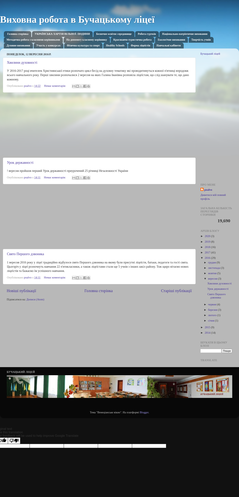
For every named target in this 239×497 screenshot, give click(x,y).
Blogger (144, 412)
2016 (208, 257)
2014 (208, 332)
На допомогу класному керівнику (86, 39)
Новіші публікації (21, 291)
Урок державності (20, 163)
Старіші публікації (176, 291)
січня (211, 320)
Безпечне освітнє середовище (114, 34)
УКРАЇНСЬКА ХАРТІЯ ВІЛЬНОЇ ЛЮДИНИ (62, 34)
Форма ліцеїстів (140, 45)
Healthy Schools (115, 45)
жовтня (212, 273)
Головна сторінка (18, 34)
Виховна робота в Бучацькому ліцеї (77, 19)
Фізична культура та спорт (83, 45)
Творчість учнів (201, 39)
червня (212, 304)
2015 (208, 327)
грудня (212, 262)
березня (213, 309)
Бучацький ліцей (210, 53)
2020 (208, 236)
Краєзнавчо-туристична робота (132, 39)
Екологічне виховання (171, 39)
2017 (208, 252)
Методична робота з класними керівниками (33, 39)
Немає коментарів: (55, 85)
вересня (213, 278)
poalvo (208, 189)
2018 (208, 247)
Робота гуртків (147, 34)
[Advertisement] (99, 125)
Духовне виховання (18, 45)
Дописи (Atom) (35, 299)
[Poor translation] (14, 441)
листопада (214, 267)
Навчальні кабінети (169, 45)
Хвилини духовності (22, 62)
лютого (212, 315)
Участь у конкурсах (48, 45)
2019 (208, 241)
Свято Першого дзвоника (25, 254)
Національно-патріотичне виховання (184, 34)
